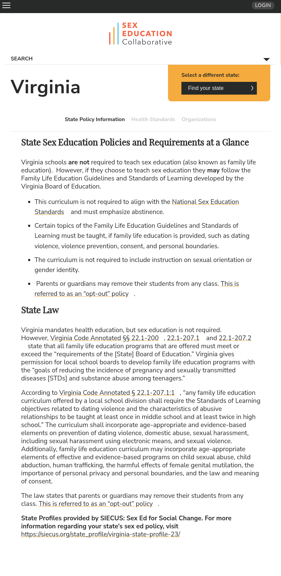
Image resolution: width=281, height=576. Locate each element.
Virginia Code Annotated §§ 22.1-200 (107, 338)
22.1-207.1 (186, 338)
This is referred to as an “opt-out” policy (98, 504)
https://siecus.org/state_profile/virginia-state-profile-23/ (103, 534)
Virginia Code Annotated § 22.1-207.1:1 (119, 392)
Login (263, 5)
